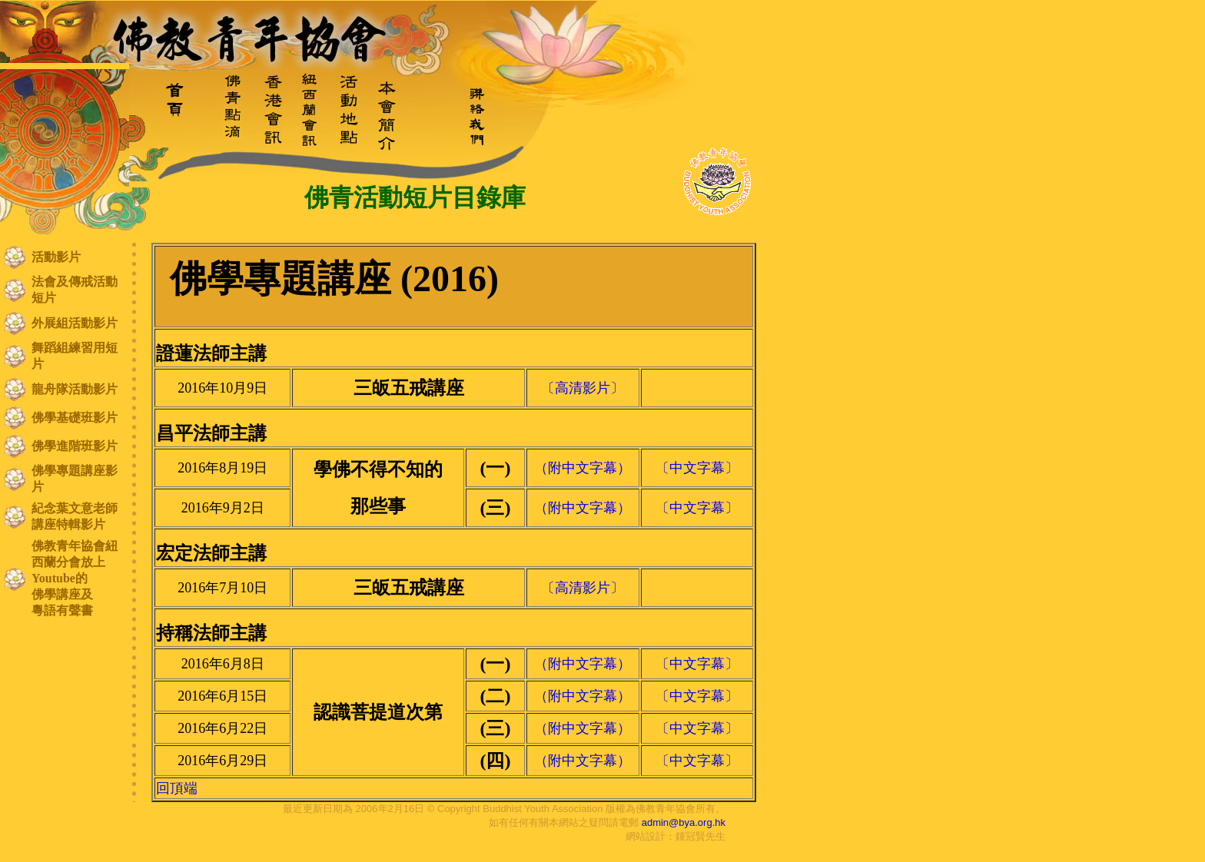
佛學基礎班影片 (75, 417)
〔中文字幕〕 (697, 468)
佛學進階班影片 (75, 446)
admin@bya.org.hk (683, 822)
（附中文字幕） (582, 468)
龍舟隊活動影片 (75, 389)
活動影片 (56, 257)
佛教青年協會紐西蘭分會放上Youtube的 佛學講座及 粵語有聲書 (75, 578)
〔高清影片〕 (582, 388)
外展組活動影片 (75, 323)
